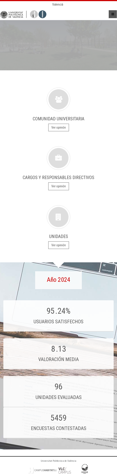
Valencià (57, 4)
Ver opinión (58, 127)
